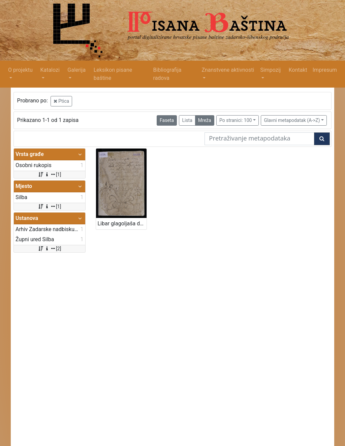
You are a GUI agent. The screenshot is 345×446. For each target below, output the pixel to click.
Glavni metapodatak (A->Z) (292, 120)
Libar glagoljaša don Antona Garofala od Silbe (122, 223)
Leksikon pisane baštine (113, 74)
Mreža (204, 120)
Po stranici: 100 (235, 120)
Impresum (325, 70)
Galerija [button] (76, 70)
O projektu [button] (20, 70)
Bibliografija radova (167, 74)
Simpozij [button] (270, 70)
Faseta (167, 120)
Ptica (61, 101)
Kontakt (298, 70)
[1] (49, 174)
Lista (187, 120)
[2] (49, 248)
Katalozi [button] (49, 70)
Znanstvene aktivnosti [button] (227, 70)
